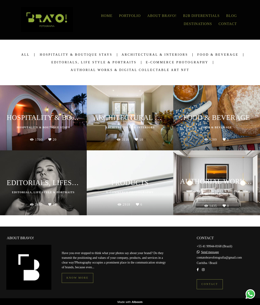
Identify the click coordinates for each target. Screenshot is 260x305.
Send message (210, 251)
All (25, 54)
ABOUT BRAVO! (161, 16)
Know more (77, 277)
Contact (209, 283)
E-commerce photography (177, 62)
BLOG (231, 16)
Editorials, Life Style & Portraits (94, 62)
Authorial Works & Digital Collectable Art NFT (130, 70)
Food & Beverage (217, 54)
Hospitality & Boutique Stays (76, 54)
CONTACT (228, 24)
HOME (106, 16)
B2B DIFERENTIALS (201, 16)
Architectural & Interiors (155, 54)
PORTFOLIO (130, 16)
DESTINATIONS (198, 24)
